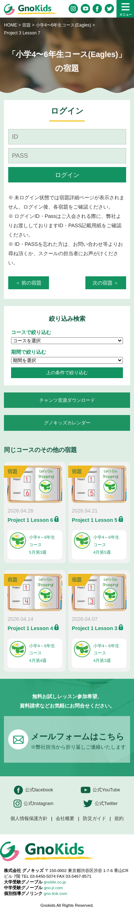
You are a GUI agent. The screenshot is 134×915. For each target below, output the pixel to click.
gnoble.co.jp (55, 882)
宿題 (26, 25)
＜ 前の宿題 (28, 283)
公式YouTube (100, 790)
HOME (10, 25)
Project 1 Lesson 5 (94, 520)
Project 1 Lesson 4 (30, 628)
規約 (119, 818)
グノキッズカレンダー (67, 422)
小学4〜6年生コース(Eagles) (64, 25)
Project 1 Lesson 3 (94, 628)
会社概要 (65, 818)
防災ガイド (94, 818)
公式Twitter (100, 803)
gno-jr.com (53, 888)
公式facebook (33, 790)
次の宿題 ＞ (106, 283)
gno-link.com (55, 893)
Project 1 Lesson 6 (30, 520)
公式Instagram (34, 803)
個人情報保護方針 (29, 818)
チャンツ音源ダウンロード (67, 400)
